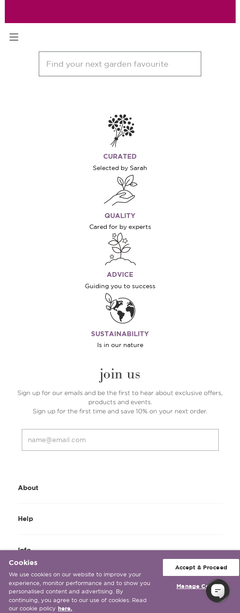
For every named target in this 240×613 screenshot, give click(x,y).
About (120, 487)
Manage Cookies (201, 586)
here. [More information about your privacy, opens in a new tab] (65, 608)
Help (120, 518)
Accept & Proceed (201, 567)
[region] (120, 581)
